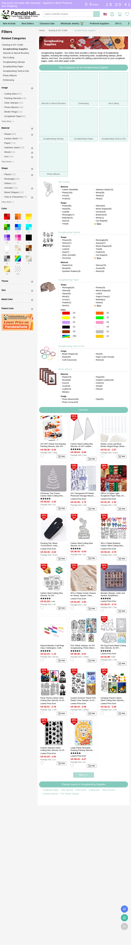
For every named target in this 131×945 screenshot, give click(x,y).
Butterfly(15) (67, 218)
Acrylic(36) (100, 268)
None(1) (65, 305)
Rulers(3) (100, 360)
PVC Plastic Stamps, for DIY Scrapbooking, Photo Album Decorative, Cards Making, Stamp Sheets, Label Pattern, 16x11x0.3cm (83, 646)
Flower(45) (66, 240)
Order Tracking (124, 909)
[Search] (80, 14)
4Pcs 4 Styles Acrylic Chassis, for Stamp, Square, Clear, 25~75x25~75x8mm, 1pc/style (83, 594)
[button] (128, 23)
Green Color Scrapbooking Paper (100, 317)
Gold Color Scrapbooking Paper (100, 336)
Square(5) (66, 293)
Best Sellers (28, 23)
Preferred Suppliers (99, 23)
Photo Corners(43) (70, 402)
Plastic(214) (67, 265)
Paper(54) (100, 377)
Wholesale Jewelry (72, 23)
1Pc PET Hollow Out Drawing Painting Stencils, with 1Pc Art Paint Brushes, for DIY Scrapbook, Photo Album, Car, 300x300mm (53, 445)
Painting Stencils (50, 794)
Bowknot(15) (101, 215)
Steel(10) (100, 195)
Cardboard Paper (51, 790)
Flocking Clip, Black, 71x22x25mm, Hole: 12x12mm (49, 544)
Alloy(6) (99, 386)
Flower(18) (100, 287)
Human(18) (101, 212)
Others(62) (100, 206)
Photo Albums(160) (70, 399)
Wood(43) (66, 268)
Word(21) (66, 246)
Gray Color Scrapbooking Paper (100, 331)
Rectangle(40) (102, 240)
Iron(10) (65, 195)
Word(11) (100, 218)
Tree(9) (65, 224)
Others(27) (66, 243)
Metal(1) (65, 392)
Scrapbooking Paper (68, 279)
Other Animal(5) (69, 255)
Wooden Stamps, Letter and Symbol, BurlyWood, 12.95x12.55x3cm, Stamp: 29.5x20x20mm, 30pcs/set (113, 594)
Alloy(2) (99, 198)
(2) (74, 313)
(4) (108, 322)
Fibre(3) (99, 389)
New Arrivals (9, 23)
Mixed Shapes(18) (104, 246)
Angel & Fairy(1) (103, 296)
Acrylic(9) (66, 386)
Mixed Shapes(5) (103, 290)
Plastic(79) (66, 377)
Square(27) (101, 243)
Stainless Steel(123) (104, 189)
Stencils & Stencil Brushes (16, 53)
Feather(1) (66, 302)
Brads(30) (66, 357)
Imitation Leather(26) (105, 380)
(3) (74, 317)
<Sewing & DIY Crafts (12, 44)
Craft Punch (80, 790)
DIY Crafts (120, 23)
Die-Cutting (64, 181)
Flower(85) (66, 206)
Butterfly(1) (100, 299)
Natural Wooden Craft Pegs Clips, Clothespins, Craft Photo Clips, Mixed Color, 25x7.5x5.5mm (52, 646)
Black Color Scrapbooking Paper (66, 327)
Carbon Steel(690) (70, 189)
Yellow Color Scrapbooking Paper (66, 317)
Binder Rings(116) (70, 354)
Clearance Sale (47, 23)
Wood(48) (66, 380)
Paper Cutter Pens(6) (105, 357)
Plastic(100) (67, 192)
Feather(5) (100, 252)
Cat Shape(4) (101, 255)
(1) (74, 326)
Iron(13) (65, 383)
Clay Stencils (67, 790)
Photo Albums (65, 369)
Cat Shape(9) (101, 221)
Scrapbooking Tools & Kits (71, 346)
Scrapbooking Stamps (69, 232)
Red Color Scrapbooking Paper (66, 313)
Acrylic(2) (66, 198)
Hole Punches (108, 790)
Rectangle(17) (68, 215)
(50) (74, 336)
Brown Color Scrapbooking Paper (66, 331)
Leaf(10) (65, 249)
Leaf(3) (99, 293)
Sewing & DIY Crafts (57, 30)
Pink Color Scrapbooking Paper (100, 322)
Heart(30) (66, 209)
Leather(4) (66, 389)
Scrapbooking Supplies (85, 30)
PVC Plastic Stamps (70, 794)
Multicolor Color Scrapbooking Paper (66, 336)
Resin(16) (100, 271)
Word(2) (65, 296)
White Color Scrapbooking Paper (100, 327)
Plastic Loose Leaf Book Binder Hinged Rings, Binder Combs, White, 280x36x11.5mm (113, 445)
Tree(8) (99, 249)
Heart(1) (99, 302)
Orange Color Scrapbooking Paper (100, 313)
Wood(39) (100, 192)
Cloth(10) (100, 383)
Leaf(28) (65, 212)
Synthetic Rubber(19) (71, 271)
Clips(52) (100, 399)
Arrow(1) (66, 299)
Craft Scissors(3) (69, 360)
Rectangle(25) (68, 287)
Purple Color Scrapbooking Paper (66, 322)
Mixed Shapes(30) (104, 209)
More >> (83, 775)
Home (42, 30)
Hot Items (83, 409)
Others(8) (66, 290)
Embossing (8, 80)
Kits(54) (99, 354)
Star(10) (65, 221)
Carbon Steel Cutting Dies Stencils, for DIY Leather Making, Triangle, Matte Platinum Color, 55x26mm (81, 445)
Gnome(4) (66, 258)
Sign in (112, 14)
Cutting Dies (94, 790)
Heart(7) (65, 252)
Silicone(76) (101, 265)
